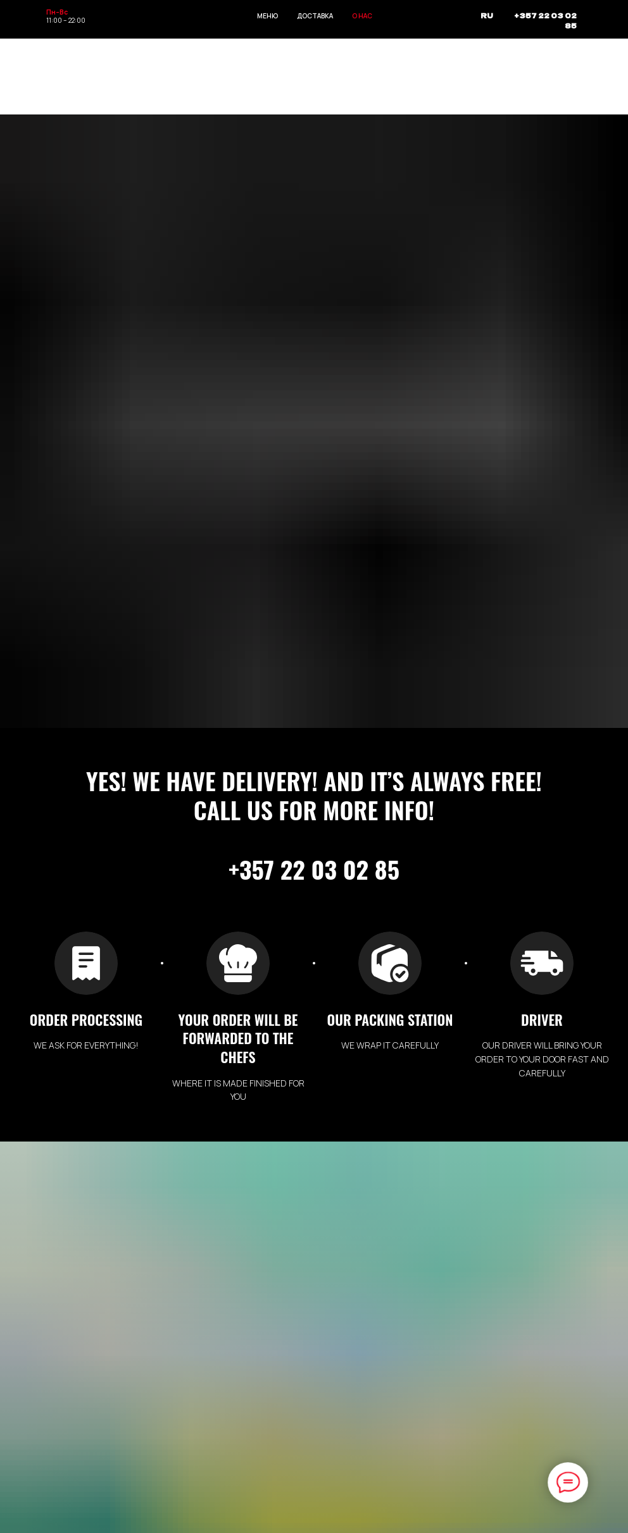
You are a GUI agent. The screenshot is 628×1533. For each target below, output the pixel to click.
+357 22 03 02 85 (545, 20)
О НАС (362, 15)
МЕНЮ (267, 15)
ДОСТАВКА (315, 15)
